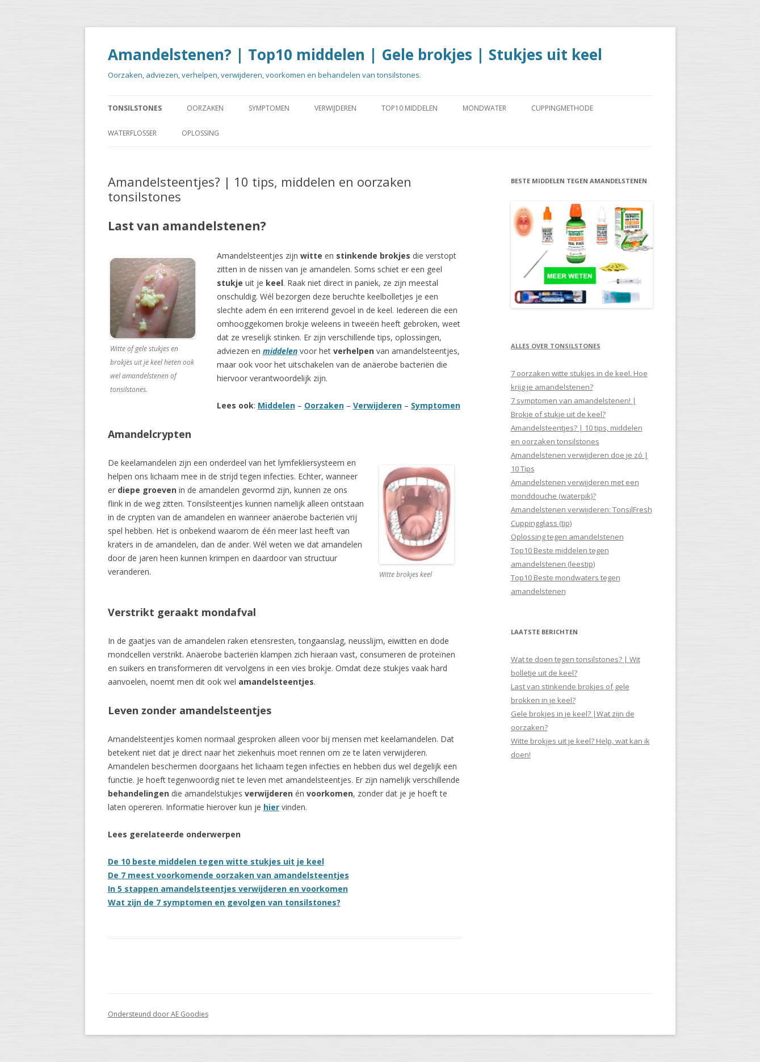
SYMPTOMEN (269, 108)
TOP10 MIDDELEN (409, 108)
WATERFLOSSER (132, 133)
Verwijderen (377, 405)
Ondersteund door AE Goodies (158, 1014)
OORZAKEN (205, 108)
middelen (280, 350)
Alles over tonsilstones (556, 346)
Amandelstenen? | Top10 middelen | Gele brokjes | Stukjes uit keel (355, 54)
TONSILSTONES (135, 108)
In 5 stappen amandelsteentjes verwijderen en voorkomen (228, 888)
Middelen (276, 405)
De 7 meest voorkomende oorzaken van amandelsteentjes (228, 875)
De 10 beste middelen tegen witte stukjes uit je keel (216, 861)
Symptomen (435, 405)
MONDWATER (484, 108)
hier (271, 807)
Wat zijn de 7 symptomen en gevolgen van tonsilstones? (224, 902)
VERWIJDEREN (335, 108)
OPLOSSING (200, 133)
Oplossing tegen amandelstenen (567, 537)
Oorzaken (324, 405)
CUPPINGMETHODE (562, 108)
